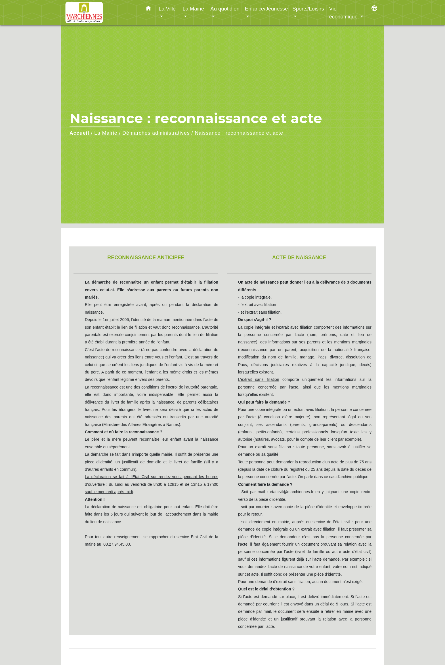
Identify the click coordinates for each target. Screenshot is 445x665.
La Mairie (105, 133)
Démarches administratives (156, 133)
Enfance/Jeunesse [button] (266, 9)
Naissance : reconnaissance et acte (239, 133)
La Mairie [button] (193, 9)
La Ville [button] (167, 9)
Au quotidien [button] (224, 9)
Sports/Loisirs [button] (308, 9)
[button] (148, 9)
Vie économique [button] (344, 13)
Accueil (79, 133)
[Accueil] (100, 12)
